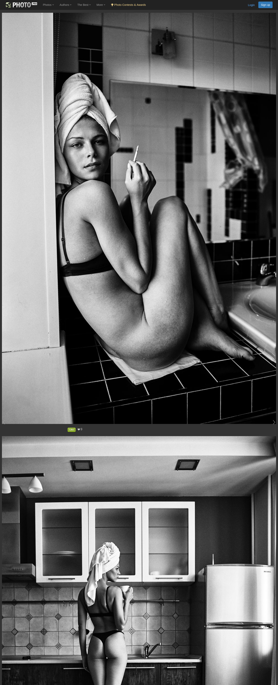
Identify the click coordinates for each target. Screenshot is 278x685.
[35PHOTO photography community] (21, 5)
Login (251, 5)
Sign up (265, 4)
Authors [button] (66, 4)
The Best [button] (84, 4)
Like (72, 429)
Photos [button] (48, 4)
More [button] (101, 4)
